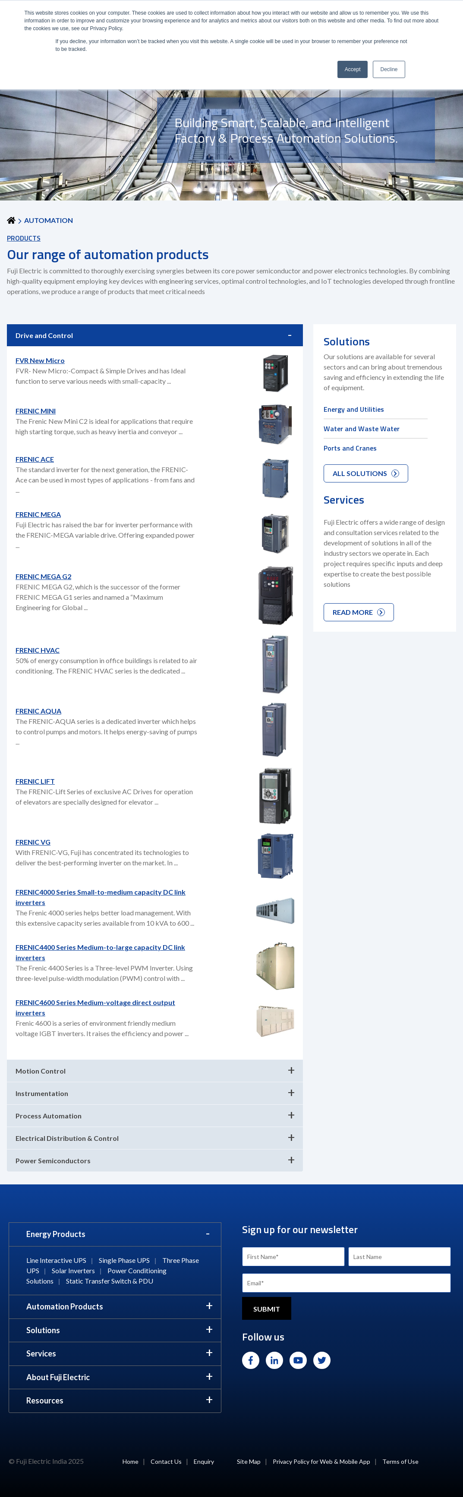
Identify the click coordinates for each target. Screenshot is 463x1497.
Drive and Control (44, 335)
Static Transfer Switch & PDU (109, 1281)
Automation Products (64, 1306)
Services (41, 1353)
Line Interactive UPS (56, 1260)
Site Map (249, 1461)
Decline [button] (388, 69)
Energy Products (55, 1234)
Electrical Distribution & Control (67, 1138)
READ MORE (359, 612)
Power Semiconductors (53, 1160)
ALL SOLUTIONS (366, 473)
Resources (44, 1400)
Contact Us (166, 1461)
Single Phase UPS (124, 1260)
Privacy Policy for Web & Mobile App (321, 1461)
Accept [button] (353, 69)
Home (131, 1461)
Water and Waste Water (362, 428)
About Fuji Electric (58, 1377)
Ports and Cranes (350, 448)
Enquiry (204, 1461)
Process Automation (49, 1116)
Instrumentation (42, 1093)
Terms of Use (400, 1461)
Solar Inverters (73, 1270)
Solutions (43, 1330)
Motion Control (41, 1071)
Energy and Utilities (354, 409)
